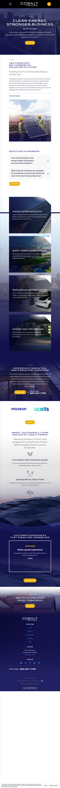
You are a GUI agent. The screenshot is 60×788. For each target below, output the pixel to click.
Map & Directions (30, 655)
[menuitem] (23, 684)
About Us (30, 631)
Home (30, 628)
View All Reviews (30, 580)
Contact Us (30, 422)
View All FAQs (14, 184)
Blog (30, 642)
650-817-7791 (38, 393)
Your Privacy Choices (37, 681)
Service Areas (30, 635)
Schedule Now (20, 392)
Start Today (30, 43)
